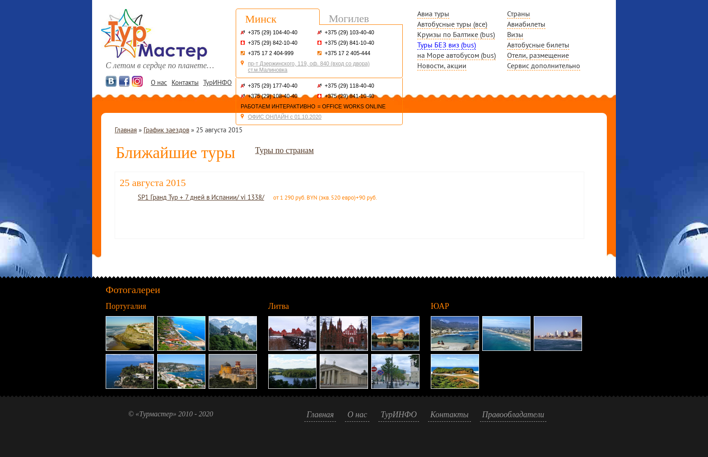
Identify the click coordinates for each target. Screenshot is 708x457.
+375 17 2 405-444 (347, 53)
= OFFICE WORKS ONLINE (351, 106)
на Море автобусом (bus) (456, 55)
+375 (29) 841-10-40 (349, 43)
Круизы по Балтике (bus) (456, 34)
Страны (518, 13)
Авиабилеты (526, 23)
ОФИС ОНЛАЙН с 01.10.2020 (284, 117)
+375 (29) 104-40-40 (273, 32)
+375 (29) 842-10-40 (273, 43)
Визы (515, 34)
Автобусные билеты (538, 44)
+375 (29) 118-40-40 (349, 86)
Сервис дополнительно (543, 65)
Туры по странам (284, 150)
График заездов (166, 130)
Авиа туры (433, 13)
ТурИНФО (217, 82)
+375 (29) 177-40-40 (273, 86)
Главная (126, 130)
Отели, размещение (538, 55)
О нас (159, 82)
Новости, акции (441, 65)
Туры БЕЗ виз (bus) (446, 44)
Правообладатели (513, 414)
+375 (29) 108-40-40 (273, 96)
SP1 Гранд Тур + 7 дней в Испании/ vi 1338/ (201, 197)
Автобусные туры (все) (452, 23)
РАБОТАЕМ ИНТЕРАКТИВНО (278, 106)
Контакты (185, 82)
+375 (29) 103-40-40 (349, 32)
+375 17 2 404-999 (270, 53)
